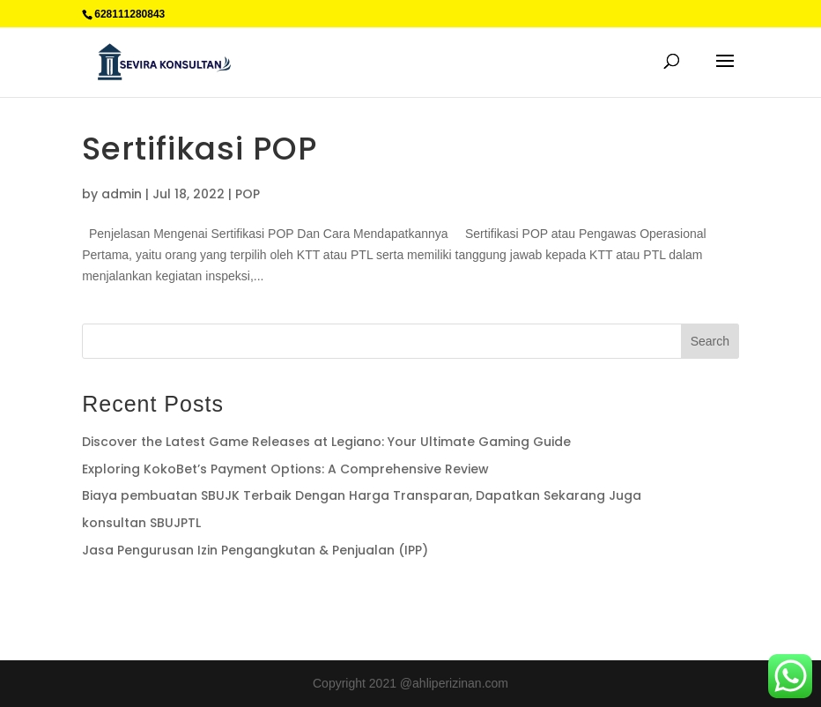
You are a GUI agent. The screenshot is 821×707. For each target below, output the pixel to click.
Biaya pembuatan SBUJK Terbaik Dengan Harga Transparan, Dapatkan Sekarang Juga (361, 495)
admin (121, 194)
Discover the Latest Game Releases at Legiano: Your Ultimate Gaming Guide (326, 441)
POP (247, 194)
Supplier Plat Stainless (143, 598)
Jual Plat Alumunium (375, 598)
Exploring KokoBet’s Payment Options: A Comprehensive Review (285, 469)
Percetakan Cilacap (262, 598)
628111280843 (129, 14)
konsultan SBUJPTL (141, 523)
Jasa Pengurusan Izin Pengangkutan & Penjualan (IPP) (255, 550)
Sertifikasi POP (199, 148)
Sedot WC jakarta (482, 598)
